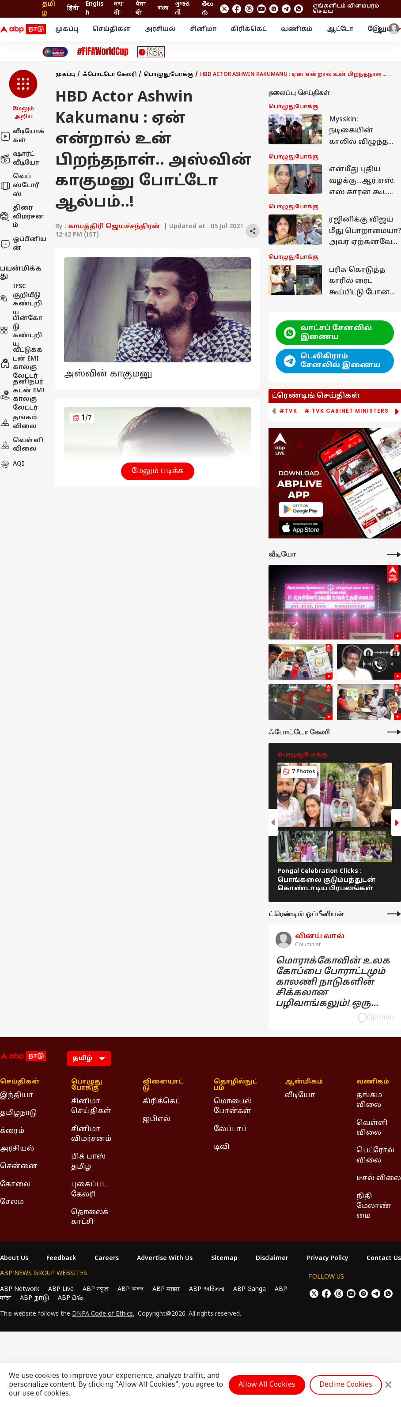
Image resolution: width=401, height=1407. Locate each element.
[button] (23, 95)
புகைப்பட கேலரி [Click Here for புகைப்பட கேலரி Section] (89, 1189)
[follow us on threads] (249, 9)
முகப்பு (66, 29)
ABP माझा (166, 1289)
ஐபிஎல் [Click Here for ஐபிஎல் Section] (156, 1119)
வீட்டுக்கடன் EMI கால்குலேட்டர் (21, 363)
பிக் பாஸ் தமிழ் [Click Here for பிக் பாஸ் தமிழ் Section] (88, 1161)
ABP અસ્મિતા (206, 1289)
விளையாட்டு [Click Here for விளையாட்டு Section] (163, 1085)
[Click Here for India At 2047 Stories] (55, 51)
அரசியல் (160, 29)
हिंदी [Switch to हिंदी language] (73, 8)
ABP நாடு (34, 1298)
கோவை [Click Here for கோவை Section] (15, 1184)
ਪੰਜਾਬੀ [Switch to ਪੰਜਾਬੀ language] (140, 8)
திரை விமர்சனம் (22, 216)
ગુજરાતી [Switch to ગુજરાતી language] (182, 8)
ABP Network (19, 1289)
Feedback (61, 1259)
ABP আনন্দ (130, 1289)
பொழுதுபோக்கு (168, 74)
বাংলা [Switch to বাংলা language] (163, 8)
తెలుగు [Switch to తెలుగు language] (207, 8)
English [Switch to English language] (94, 8)
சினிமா (203, 29)
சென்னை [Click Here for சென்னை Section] (19, 1166)
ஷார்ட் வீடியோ (19, 158)
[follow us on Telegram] (286, 9)
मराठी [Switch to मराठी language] (118, 8)
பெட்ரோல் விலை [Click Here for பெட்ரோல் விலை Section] (375, 1155)
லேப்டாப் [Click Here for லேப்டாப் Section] (230, 1129)
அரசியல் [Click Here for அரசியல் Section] (17, 1148)
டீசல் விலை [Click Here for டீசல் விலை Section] (378, 1178)
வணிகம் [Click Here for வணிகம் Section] (372, 1082)
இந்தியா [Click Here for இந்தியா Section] (16, 1095)
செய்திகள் (111, 29)
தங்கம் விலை (18, 422)
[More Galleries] (394, 732)
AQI (12, 464)
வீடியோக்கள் (22, 136)
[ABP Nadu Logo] (23, 29)
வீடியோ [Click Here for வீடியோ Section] (300, 1095)
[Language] (89, 1058)
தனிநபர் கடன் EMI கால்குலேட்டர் (22, 395)
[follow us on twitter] (224, 9)
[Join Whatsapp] (298, 9)
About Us (14, 1259)
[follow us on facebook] (236, 9)
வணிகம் (297, 29)
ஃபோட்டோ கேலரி (109, 74)
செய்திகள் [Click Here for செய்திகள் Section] (20, 1082)
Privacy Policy (327, 1259)
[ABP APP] (301, 509)
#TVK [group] (288, 410)
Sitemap (224, 1259)
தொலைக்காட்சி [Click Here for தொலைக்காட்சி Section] (90, 1217)
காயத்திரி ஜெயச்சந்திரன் (114, 226)
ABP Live (61, 1289)
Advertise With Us (165, 1259)
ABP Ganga (249, 1289)
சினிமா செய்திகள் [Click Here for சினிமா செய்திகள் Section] (91, 1106)
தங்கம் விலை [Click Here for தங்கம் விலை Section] (369, 1100)
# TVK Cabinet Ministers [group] (346, 410)
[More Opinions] (394, 913)
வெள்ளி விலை (21, 445)
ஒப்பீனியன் (23, 244)
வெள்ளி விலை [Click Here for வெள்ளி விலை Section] (372, 1128)
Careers (107, 1259)
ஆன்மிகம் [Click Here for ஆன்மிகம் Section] (304, 1082)
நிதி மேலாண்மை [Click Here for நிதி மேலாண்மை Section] (373, 1206)
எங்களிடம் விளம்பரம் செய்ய (346, 9)
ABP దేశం (70, 1298)
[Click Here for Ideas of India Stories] (151, 51)
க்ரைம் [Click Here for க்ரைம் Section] (12, 1131)
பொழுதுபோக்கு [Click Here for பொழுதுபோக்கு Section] (86, 1085)
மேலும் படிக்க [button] (158, 471)
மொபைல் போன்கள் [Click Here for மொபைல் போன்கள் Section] (233, 1106)
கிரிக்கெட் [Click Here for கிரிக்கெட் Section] (161, 1101)
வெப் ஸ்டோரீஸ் (19, 185)
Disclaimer (272, 1259)
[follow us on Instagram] (274, 9)
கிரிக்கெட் (249, 29)
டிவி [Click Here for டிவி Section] (222, 1147)
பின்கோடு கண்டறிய (21, 331)
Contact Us (384, 1259)
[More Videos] (394, 554)
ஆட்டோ (340, 29)
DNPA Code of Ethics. (103, 1314)
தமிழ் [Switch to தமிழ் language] (48, 8)
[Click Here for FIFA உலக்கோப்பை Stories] (103, 51)
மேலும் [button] (384, 29)
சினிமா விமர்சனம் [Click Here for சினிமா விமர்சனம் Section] (91, 1134)
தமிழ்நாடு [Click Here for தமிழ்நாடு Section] (18, 1113)
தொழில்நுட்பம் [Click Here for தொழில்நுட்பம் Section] (235, 1085)
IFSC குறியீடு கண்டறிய (21, 299)
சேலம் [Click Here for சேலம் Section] (12, 1202)
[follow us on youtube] (261, 9)
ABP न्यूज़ (96, 1289)
